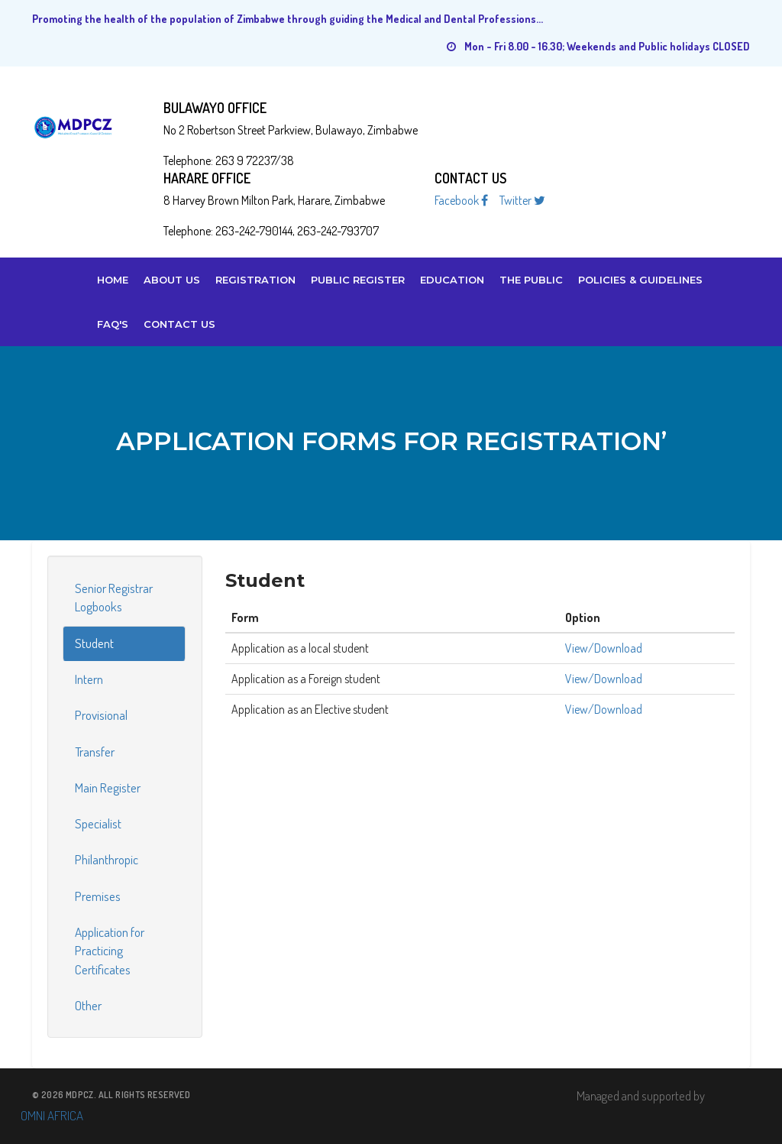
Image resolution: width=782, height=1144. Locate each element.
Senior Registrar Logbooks (114, 597)
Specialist (98, 823)
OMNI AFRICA (52, 1115)
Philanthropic (106, 859)
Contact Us (179, 324)
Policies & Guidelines (640, 280)
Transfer (95, 752)
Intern (89, 679)
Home (112, 280)
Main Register (108, 787)
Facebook (461, 200)
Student (94, 643)
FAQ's (112, 324)
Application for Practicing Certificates (109, 950)
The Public (531, 280)
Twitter (522, 200)
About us (172, 280)
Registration (255, 280)
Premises (98, 896)
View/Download (603, 648)
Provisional (101, 715)
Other (88, 1005)
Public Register (358, 280)
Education (452, 280)
